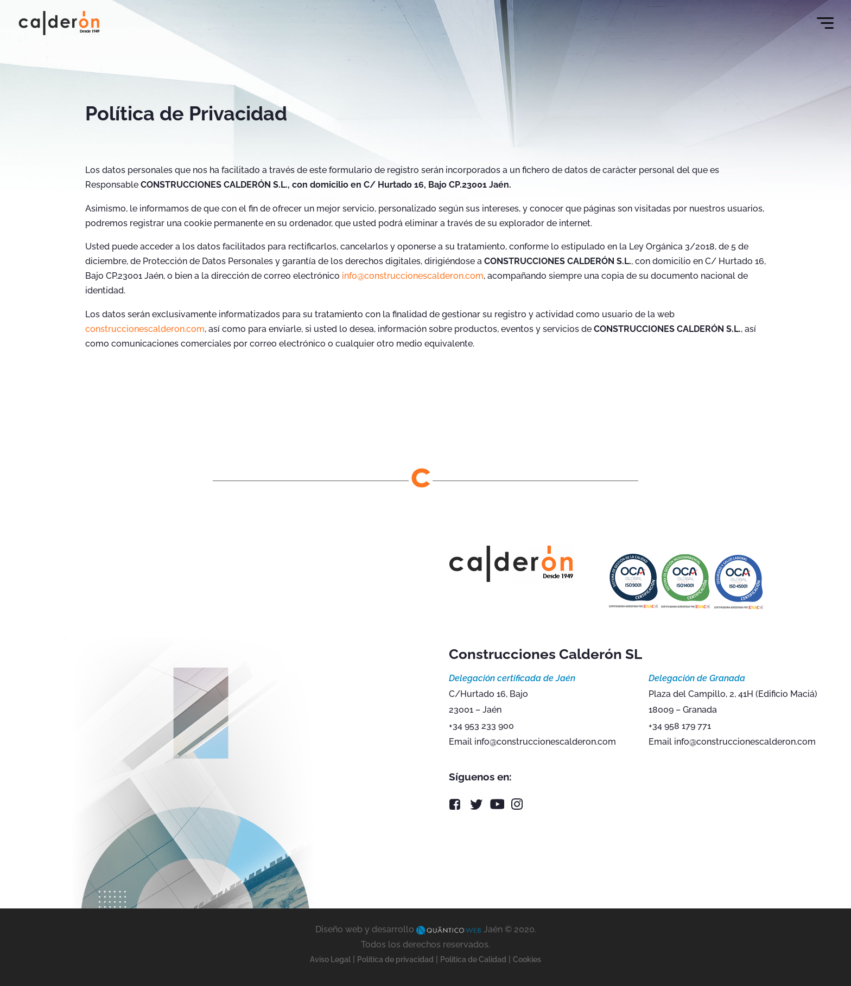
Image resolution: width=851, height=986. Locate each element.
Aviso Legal (330, 959)
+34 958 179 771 (680, 726)
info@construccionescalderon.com (413, 276)
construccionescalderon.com (145, 329)
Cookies (527, 959)
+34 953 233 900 (481, 726)
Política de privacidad (395, 959)
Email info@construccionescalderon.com (532, 742)
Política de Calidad (473, 959)
